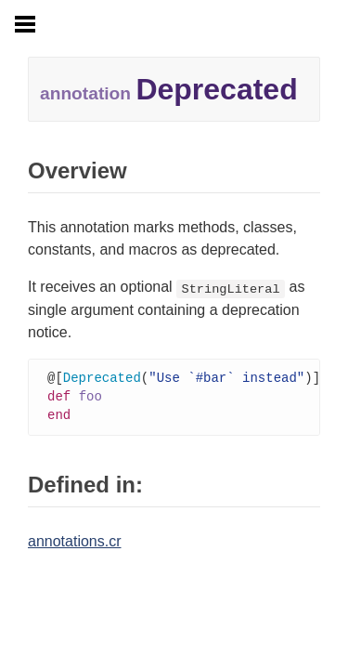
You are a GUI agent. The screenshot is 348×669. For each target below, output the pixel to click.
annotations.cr (75, 544)
